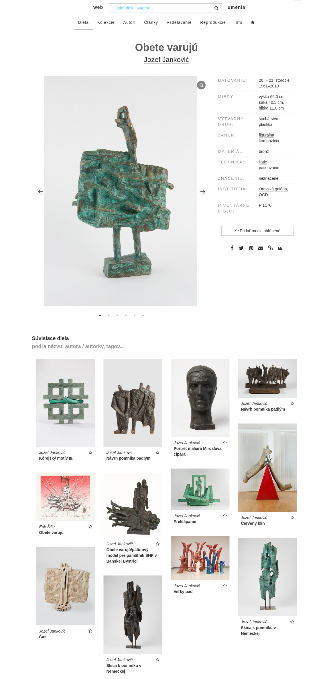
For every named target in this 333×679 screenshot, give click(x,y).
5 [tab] (134, 326)
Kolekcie (106, 33)
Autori (129, 33)
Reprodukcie (213, 33)
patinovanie (269, 179)
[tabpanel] (121, 202)
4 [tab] (126, 326)
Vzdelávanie (179, 33)
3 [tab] (117, 326)
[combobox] (165, 19)
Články (151, 33)
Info (238, 33)
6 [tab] (143, 326)
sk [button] (298, 8)
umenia (236, 18)
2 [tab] (109, 326)
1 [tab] (100, 326)
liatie (263, 173)
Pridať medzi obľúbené (258, 242)
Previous (40, 203)
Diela (83, 33)
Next (202, 203)
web (98, 18)
